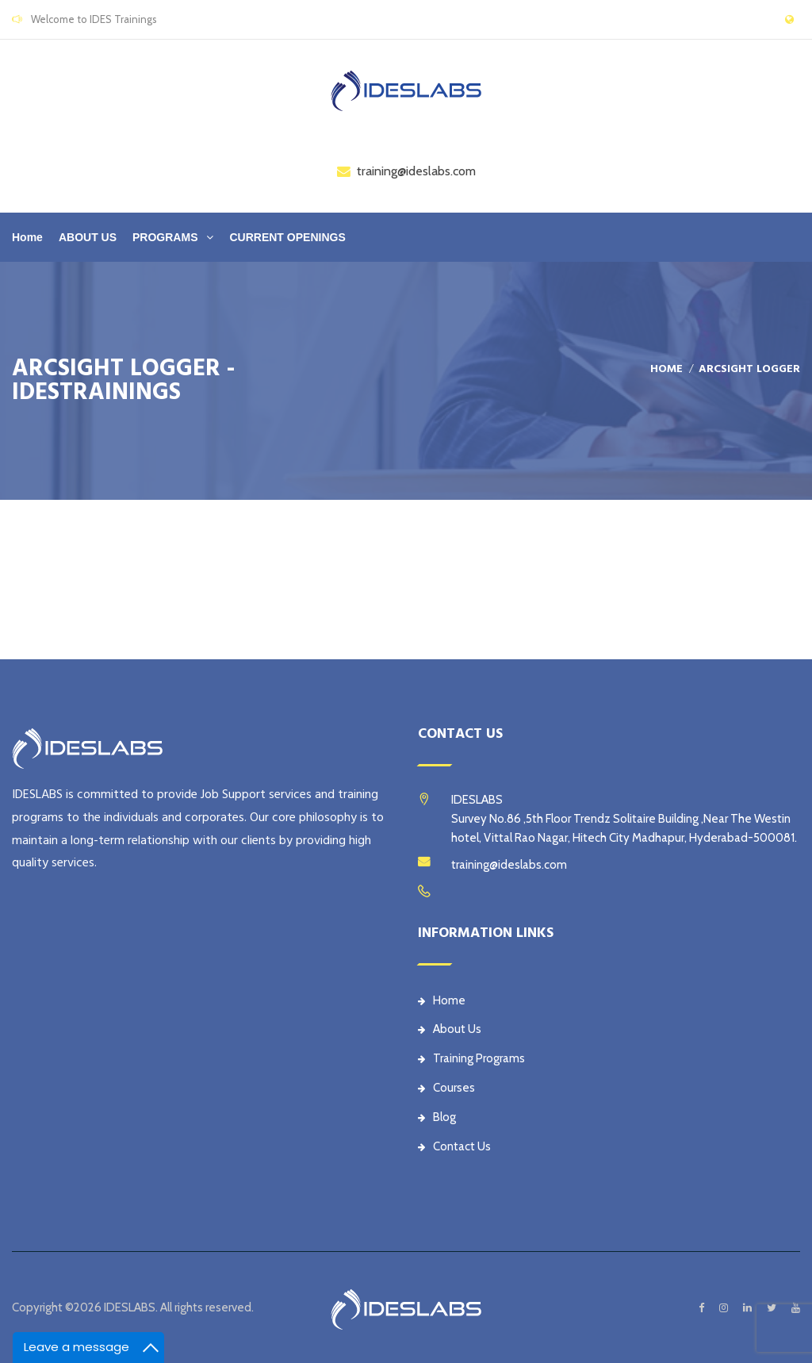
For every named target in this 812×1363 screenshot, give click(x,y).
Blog (437, 1117)
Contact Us (454, 1146)
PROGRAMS (164, 237)
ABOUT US (88, 237)
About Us (449, 1029)
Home (27, 237)
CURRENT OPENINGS (287, 237)
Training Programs (471, 1058)
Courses (446, 1088)
